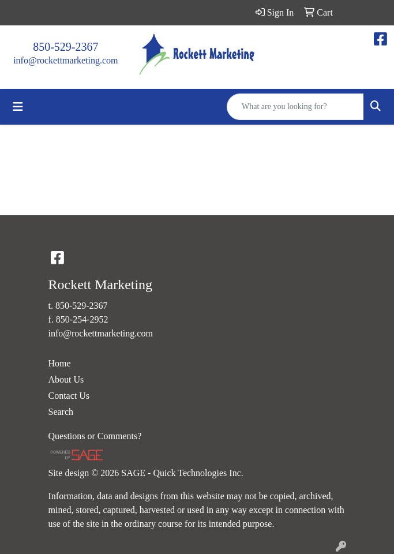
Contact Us (69, 395)
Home (59, 363)
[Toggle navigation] (18, 107)
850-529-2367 (65, 46)
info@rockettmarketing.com (65, 60)
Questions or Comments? (95, 436)
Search (61, 412)
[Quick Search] (295, 106)
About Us (66, 379)
